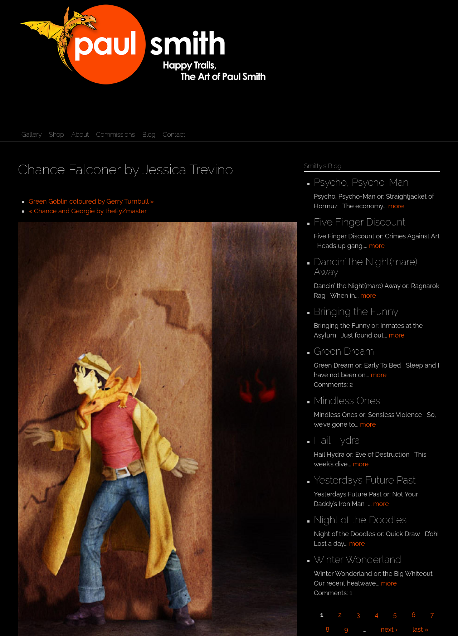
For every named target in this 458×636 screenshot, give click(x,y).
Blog (148, 134)
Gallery (31, 134)
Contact (174, 134)
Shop (56, 134)
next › (389, 629)
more (396, 206)
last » (420, 629)
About (80, 134)
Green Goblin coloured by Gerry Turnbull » (91, 201)
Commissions (115, 134)
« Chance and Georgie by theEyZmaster (88, 211)
